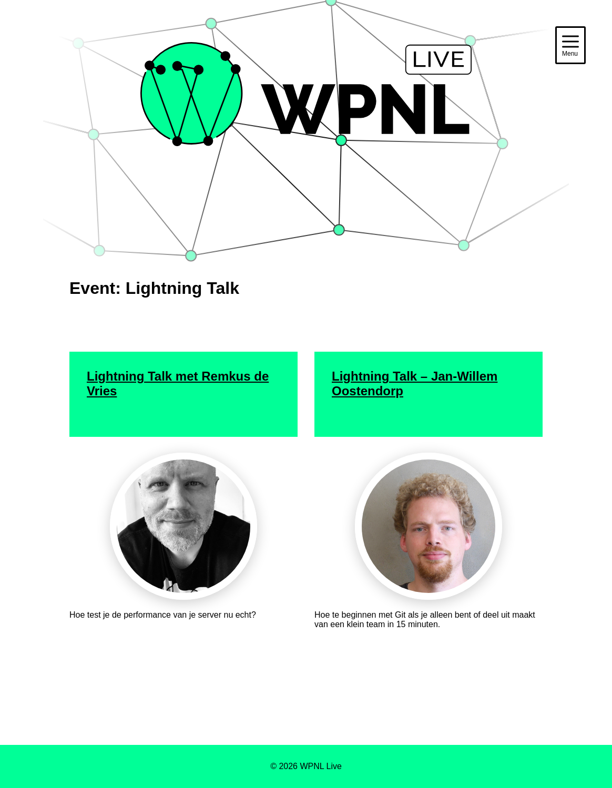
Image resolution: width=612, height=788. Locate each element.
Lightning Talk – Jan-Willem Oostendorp (414, 383)
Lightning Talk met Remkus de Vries (178, 383)
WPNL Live (306, 173)
